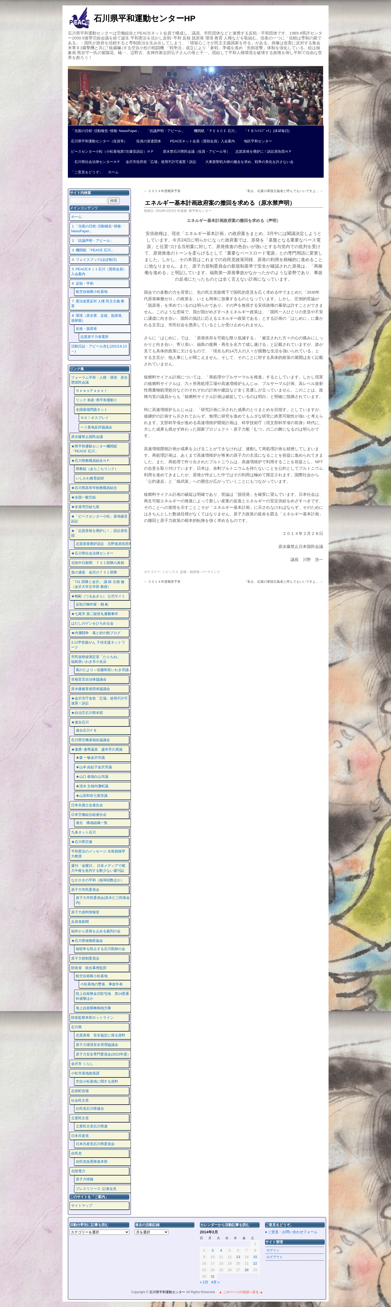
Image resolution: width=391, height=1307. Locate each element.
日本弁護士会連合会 (87, 805)
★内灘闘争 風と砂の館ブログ (96, 633)
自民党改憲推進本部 (92, 1161)
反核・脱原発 (190, 572)
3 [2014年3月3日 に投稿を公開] (212, 1250)
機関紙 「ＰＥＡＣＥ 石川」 (214, 131)
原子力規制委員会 (85, 958)
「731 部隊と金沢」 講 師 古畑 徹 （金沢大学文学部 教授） (97, 584)
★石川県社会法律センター (92, 553)
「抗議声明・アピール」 (165, 131)
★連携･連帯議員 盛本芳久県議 (96, 749)
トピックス (170, 572)
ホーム (113, 172)
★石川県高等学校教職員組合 (94, 488)
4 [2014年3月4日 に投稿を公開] (221, 1250)
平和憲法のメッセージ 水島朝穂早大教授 (98, 853)
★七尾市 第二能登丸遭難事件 (94, 614)
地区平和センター (256, 141)
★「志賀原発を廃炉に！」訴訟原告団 (99, 533)
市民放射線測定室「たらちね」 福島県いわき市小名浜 (99, 659)
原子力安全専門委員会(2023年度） (103, 1054)
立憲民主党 (80, 1118)
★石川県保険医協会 (87, 941)
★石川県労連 (81, 842)
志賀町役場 (80, 1091)
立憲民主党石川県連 (92, 1126)
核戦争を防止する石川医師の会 (100, 949)
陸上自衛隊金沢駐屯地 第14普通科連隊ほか (102, 996)
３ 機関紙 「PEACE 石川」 (92, 250)
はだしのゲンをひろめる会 (92, 623)
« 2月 (204, 1282)
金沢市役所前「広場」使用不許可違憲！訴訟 (161, 162)
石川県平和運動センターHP (144, 18)
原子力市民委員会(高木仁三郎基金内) (103, 900)
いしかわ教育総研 (90, 478)
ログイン (272, 1250)
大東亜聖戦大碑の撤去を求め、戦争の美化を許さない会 (248, 162)
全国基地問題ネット (92, 410)
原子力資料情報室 (85, 912)
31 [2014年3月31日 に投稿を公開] (213, 1276)
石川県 (76, 1027)
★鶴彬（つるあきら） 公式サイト (98, 596)
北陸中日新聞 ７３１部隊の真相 (97, 563)
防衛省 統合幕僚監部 (88, 968)
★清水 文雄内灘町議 (92, 786)
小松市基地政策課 (85, 1073)
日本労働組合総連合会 (88, 815)
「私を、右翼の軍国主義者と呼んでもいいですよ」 (283, 191)
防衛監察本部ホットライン (92, 1017)
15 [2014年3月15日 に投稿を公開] (255, 1257)
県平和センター (200, 211)
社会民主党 (80, 1100)
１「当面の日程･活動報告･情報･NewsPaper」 (97, 228)
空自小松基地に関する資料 (97, 1081)
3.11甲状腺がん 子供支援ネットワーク (98, 644)
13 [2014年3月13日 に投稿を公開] (238, 1257)
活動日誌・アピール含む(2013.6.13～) (99, 348)
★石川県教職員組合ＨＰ (90, 461)
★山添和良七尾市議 (92, 796)
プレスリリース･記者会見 (96, 1189)
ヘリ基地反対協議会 (96, 427)
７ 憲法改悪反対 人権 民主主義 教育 (97, 303)
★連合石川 (80, 722)
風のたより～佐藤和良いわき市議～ (104, 670)
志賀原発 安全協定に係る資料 (100, 1035)
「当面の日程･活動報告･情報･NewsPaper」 (106, 131)
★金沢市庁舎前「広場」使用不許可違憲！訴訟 (99, 700)
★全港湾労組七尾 (85, 507)
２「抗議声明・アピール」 (92, 241)
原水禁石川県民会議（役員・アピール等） (194, 151)
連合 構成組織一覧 (92, 823)
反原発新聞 (80, 922)
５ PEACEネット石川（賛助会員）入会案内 (99, 271)
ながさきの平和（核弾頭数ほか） (97, 880)
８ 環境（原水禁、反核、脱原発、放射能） (98, 318)
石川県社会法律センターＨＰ (95, 162)
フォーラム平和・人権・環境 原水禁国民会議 (99, 379)
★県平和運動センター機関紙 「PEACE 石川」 (94, 448)
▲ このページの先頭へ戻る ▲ (241, 1292)
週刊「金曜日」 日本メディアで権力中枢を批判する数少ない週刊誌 (98, 868)
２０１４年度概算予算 (162, 191)
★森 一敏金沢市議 (90, 758)
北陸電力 (78, 1171)
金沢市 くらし (82, 1064)
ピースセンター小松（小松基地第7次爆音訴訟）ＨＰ (112, 151)
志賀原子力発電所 (94, 337)
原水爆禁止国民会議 (87, 437)
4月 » (215, 1282)
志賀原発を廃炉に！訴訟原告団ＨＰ (263, 151)
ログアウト (274, 1257)
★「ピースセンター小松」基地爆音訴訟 (99, 518)
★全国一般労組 (83, 497)
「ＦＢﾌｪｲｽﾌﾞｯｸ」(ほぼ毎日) (266, 131)
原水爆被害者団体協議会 (90, 689)
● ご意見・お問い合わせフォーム (291, 1232)
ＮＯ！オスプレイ (94, 418)
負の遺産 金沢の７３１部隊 (94, 572)
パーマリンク (210, 572)
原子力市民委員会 (85, 890)
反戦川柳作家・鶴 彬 (92, 604)
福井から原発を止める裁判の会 (96, 931)
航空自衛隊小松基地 (92, 292)
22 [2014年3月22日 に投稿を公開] (255, 1263)
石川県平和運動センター (167, 1292)
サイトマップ (81, 1205)
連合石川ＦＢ (86, 730)
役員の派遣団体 (147, 141)
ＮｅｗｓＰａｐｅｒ (92, 390)
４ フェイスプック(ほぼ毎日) (94, 260)
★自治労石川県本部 (87, 713)
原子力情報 (84, 1179)
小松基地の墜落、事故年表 (101, 984)
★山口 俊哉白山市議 (92, 777)
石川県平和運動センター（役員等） (99, 141)
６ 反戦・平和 (82, 283)
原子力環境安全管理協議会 (97, 1045)
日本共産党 (80, 1136)
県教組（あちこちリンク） (97, 469)
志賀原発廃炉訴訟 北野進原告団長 (104, 544)
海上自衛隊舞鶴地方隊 (93, 1008)
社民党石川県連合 (90, 1109)
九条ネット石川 (83, 832)
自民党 (76, 1153)
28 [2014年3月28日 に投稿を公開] (246, 1270)
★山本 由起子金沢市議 (94, 767)
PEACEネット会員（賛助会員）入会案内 (200, 141)
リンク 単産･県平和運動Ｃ (97, 400)
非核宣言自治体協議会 (88, 679)
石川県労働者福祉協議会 (90, 740)
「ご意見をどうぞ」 (87, 172)
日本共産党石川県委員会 (95, 1144)
